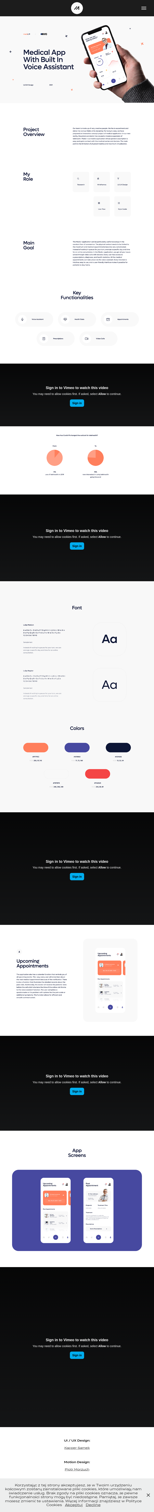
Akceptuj (74, 1505)
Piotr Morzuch (77, 1469)
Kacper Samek (77, 1448)
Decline (93, 1505)
